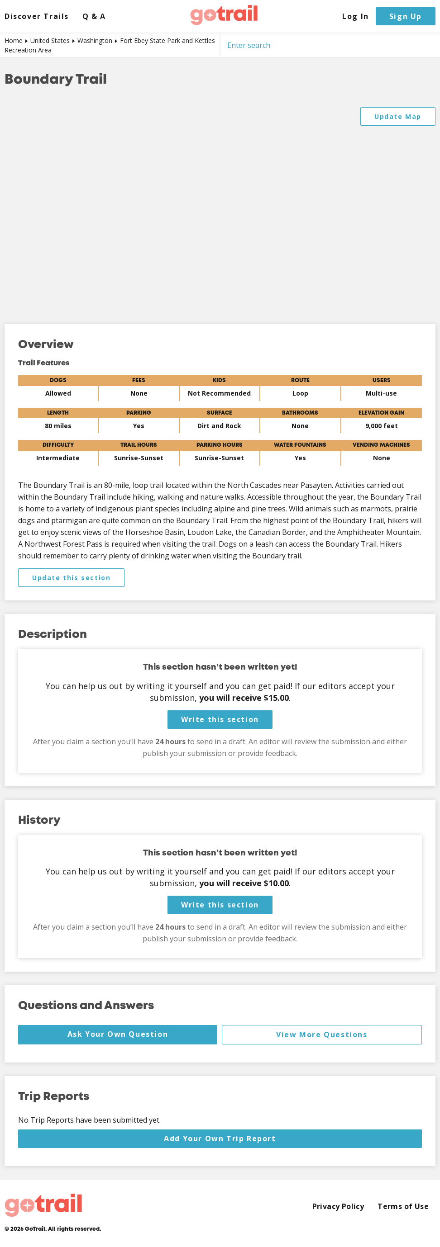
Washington (94, 40)
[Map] (220, 207)
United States (50, 40)
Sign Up (405, 16)
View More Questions (321, 1034)
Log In (355, 16)
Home (14, 40)
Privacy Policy (338, 1206)
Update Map (397, 116)
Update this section (71, 577)
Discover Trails (37, 16)
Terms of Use (403, 1206)
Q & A (94, 16)
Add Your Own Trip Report (220, 1138)
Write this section (220, 719)
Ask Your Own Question (117, 1034)
